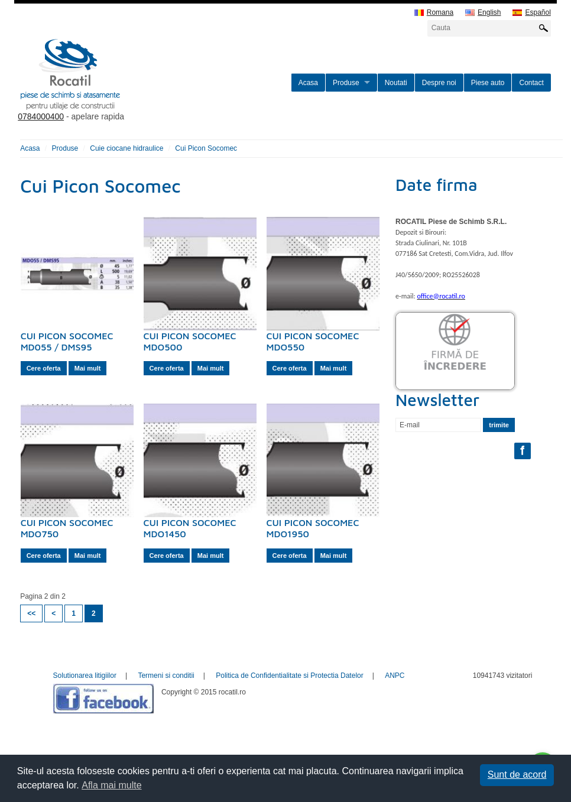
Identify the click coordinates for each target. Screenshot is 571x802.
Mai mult (87, 368)
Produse (346, 83)
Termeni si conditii (166, 675)
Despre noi (439, 83)
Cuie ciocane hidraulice (126, 148)
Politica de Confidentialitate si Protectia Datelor (289, 675)
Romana (433, 12)
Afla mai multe (111, 785)
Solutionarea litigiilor (84, 675)
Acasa (308, 83)
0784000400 (41, 116)
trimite (499, 424)
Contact (531, 83)
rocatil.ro (130, 89)
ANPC (394, 675)
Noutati (396, 83)
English (483, 12)
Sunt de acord (517, 774)
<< (31, 613)
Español (531, 12)
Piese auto (488, 83)
